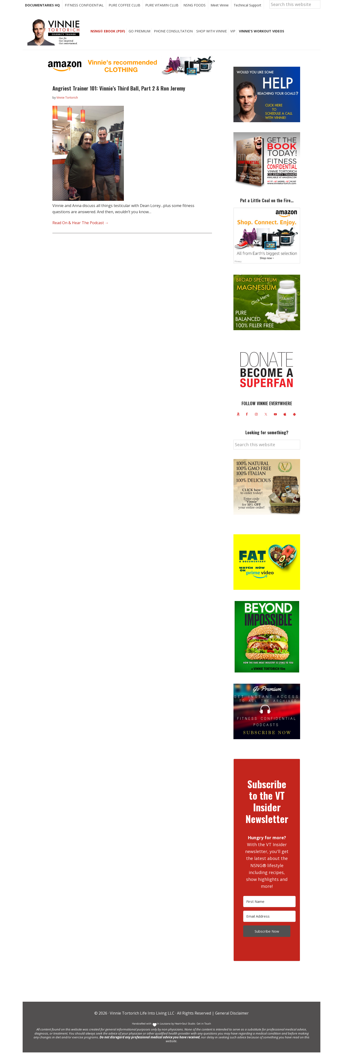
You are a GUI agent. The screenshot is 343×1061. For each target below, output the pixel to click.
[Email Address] (269, 924)
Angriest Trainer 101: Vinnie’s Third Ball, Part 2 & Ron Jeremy (118, 97)
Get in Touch (204, 1032)
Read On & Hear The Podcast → (80, 231)
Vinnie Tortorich (55, 40)
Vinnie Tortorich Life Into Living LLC (142, 1021)
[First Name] (269, 910)
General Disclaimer (231, 1021)
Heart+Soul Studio (184, 1032)
